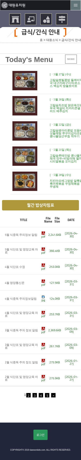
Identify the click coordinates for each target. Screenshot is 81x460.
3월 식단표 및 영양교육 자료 (21, 346)
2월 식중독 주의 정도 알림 (21, 362)
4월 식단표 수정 (15, 267)
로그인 (40, 435)
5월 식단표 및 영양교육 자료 (21, 250)
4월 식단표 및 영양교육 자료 (21, 314)
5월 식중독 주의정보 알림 (21, 234)
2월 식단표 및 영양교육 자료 (21, 378)
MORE (71, 61)
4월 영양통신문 (14, 283)
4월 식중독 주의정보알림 (21, 298)
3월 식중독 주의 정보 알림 (21, 330)
